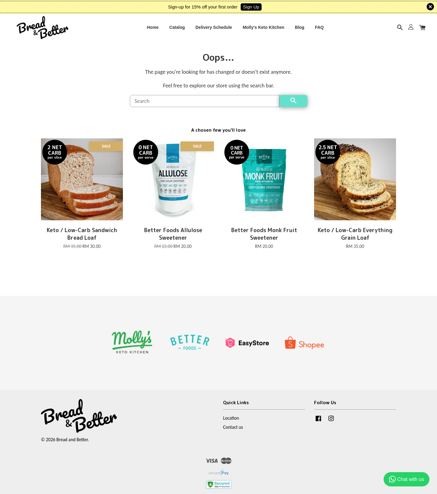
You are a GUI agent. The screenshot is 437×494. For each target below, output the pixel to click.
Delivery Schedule (213, 29)
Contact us (233, 433)
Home (153, 29)
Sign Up (251, 6)
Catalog (177, 29)
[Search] (204, 107)
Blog (299, 29)
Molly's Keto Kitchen (263, 29)
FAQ (319, 29)
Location (231, 424)
